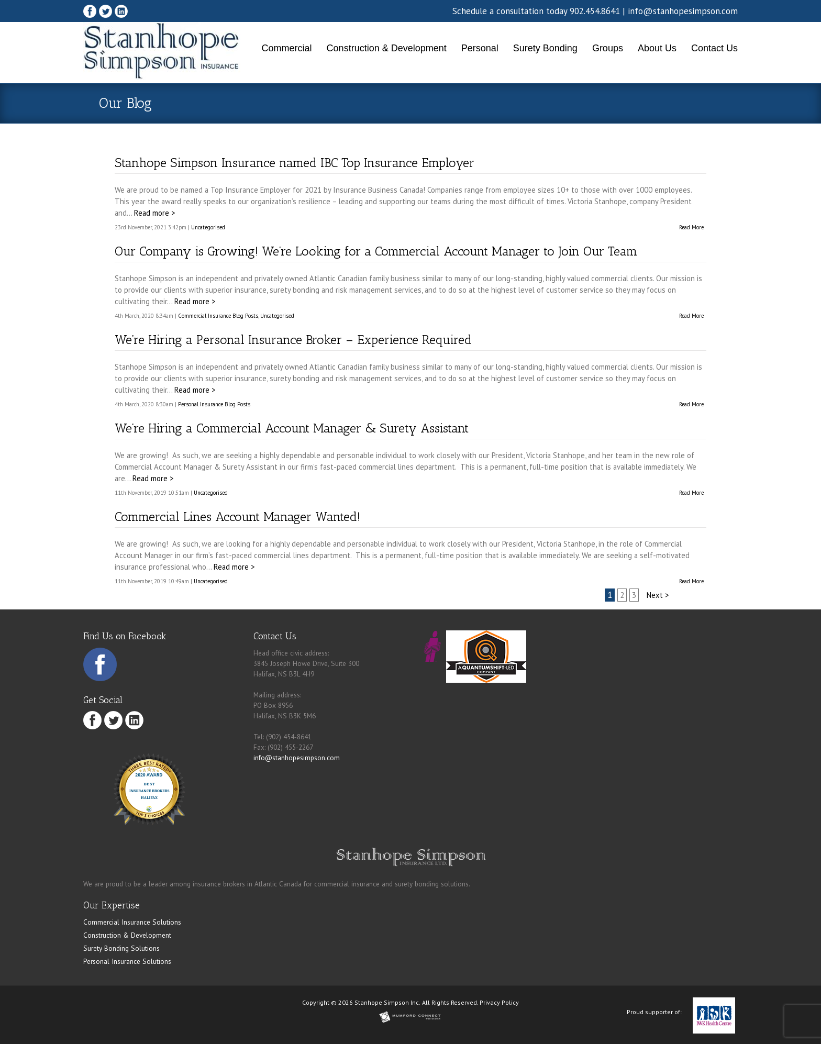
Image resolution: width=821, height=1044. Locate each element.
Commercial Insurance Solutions (132, 922)
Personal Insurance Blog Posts (214, 404)
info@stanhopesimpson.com (683, 11)
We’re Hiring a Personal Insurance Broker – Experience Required (293, 339)
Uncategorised (208, 227)
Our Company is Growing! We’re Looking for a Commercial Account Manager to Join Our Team (376, 251)
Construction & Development (387, 48)
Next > (658, 595)
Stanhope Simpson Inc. (387, 1002)
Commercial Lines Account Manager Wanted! (237, 516)
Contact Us (714, 48)
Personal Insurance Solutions (127, 961)
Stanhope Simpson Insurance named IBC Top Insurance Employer (294, 162)
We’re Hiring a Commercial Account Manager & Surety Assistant (292, 428)
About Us (657, 48)
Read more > (154, 213)
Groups (607, 48)
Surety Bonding (545, 48)
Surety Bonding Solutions (121, 948)
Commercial (287, 48)
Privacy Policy (499, 1002)
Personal (479, 48)
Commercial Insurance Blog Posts (218, 315)
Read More (691, 227)
